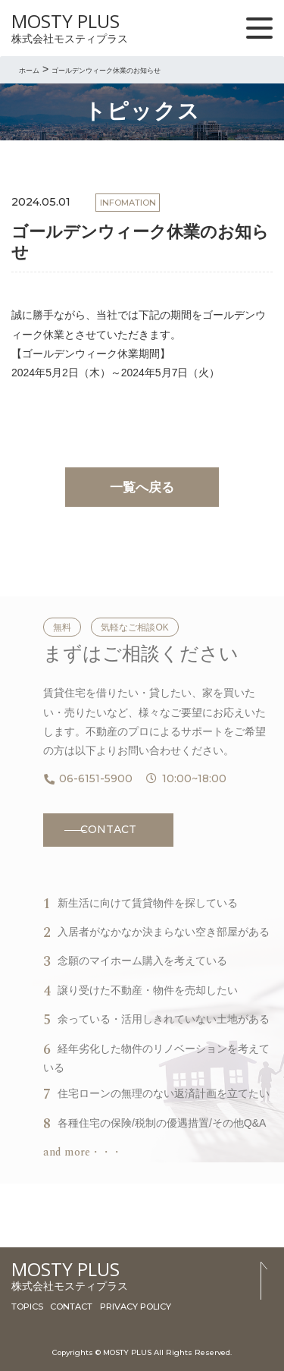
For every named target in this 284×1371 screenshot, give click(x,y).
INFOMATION (128, 202)
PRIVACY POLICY (135, 1306)
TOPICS (27, 1306)
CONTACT (108, 829)
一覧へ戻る (142, 487)
